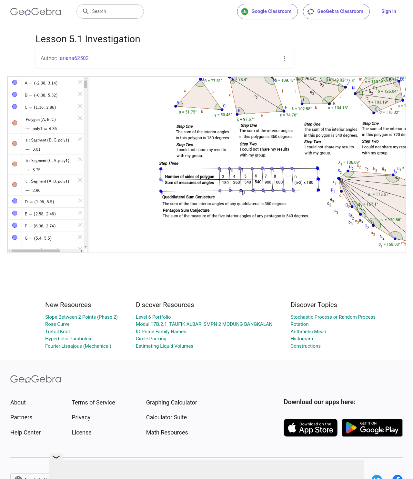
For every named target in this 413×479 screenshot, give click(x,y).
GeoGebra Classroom (335, 11)
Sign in (388, 11)
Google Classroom (266, 11)
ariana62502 (74, 58)
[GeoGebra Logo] (35, 11)
